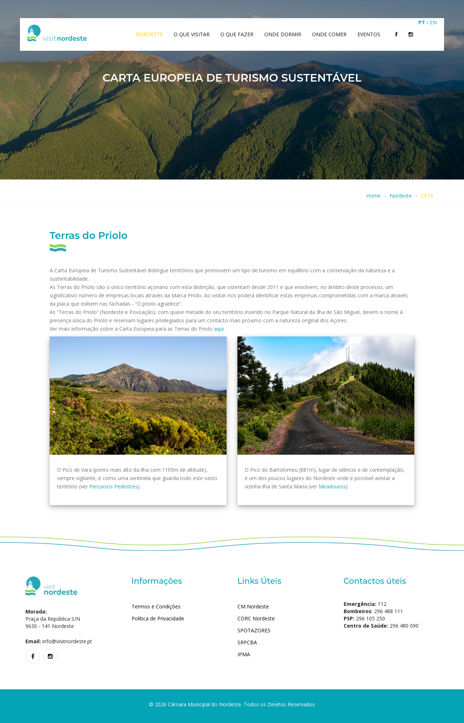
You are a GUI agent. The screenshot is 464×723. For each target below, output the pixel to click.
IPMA (243, 654)
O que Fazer (236, 34)
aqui (219, 328)
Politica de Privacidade (158, 618)
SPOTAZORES (253, 630)
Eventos (368, 34)
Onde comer (329, 34)
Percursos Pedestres (113, 486)
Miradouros (332, 486)
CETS (427, 195)
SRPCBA (247, 642)
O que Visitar (192, 34)
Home (373, 195)
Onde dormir (282, 34)
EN (433, 22)
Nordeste (149, 34)
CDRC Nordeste (256, 618)
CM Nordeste (253, 606)
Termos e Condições (156, 606)
